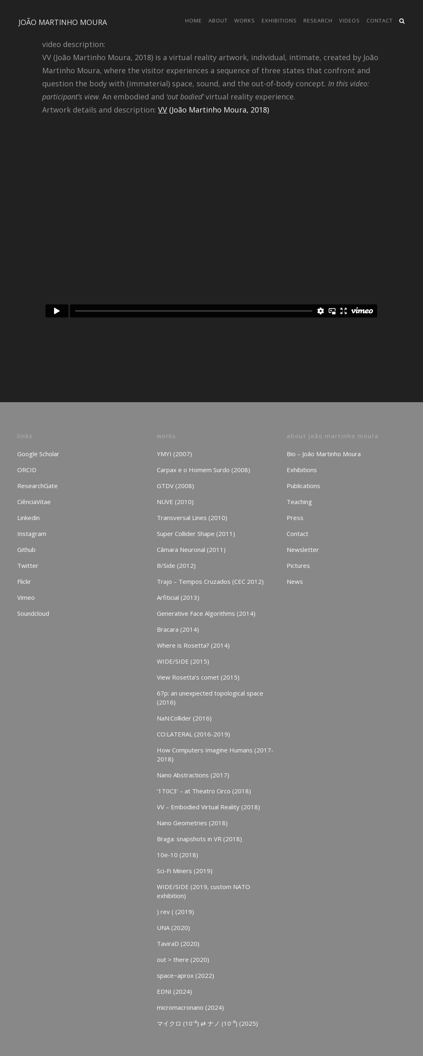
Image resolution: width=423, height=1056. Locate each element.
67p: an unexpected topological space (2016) (210, 697)
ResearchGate (37, 486)
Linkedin (28, 517)
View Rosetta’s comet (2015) (198, 677)
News (295, 581)
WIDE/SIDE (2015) (183, 661)
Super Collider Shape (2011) (196, 533)
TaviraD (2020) (178, 943)
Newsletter (303, 549)
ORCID (26, 470)
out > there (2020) (183, 959)
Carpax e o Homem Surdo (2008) (203, 470)
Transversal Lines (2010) (192, 517)
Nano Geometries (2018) (192, 823)
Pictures (298, 565)
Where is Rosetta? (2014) (193, 645)
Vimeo (26, 597)
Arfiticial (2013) (178, 597)
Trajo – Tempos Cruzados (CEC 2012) (210, 581)
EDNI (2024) (174, 991)
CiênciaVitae (34, 502)
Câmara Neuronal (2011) (191, 549)
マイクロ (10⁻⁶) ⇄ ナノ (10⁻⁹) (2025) (207, 1023)
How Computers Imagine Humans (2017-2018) (215, 754)
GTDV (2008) (175, 486)
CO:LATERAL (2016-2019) (193, 734)
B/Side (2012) (176, 565)
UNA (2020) (173, 927)
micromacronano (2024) (190, 1007)
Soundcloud (33, 613)
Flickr (24, 581)
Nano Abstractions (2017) (193, 775)
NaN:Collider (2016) (184, 718)
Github (26, 549)
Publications (303, 486)
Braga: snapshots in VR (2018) (199, 839)
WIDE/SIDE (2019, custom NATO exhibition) (203, 891)
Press (295, 517)
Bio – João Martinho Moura (324, 454)
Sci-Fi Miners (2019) (185, 871)
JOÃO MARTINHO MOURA (62, 22)
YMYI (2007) (174, 454)
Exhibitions (302, 470)
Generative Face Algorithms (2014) (206, 613)
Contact (297, 533)
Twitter (27, 565)
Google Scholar (38, 454)
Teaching (299, 502)
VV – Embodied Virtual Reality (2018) (208, 807)
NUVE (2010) (175, 502)
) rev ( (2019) (175, 911)
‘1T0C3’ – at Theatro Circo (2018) (204, 791)
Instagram (31, 533)
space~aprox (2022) (185, 975)
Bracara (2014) (178, 629)
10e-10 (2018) (177, 855)
